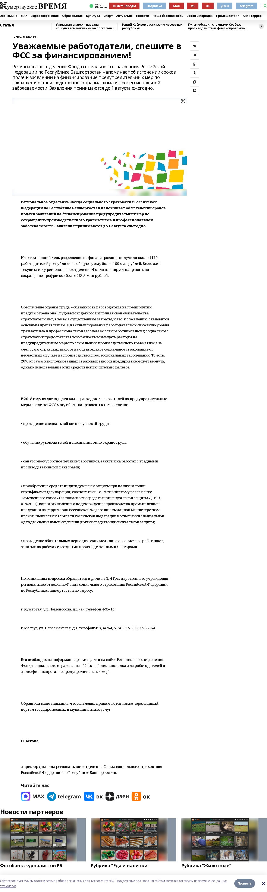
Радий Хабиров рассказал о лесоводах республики (152, 26)
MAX (176, 6)
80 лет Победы (124, 6)
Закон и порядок (200, 16)
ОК (208, 6)
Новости (142, 16)
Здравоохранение (45, 16)
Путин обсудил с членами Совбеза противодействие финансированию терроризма (216, 26)
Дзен (225, 6)
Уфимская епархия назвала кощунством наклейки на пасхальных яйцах (85, 26)
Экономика (8, 16)
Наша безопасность (168, 16)
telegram (246, 6)
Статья (7, 25)
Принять (245, 883)
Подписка (154, 6)
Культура (93, 16)
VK (193, 6)
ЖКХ (24, 16)
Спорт (108, 16)
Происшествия (227, 16)
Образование (72, 16)
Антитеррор (252, 16)
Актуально (124, 16)
